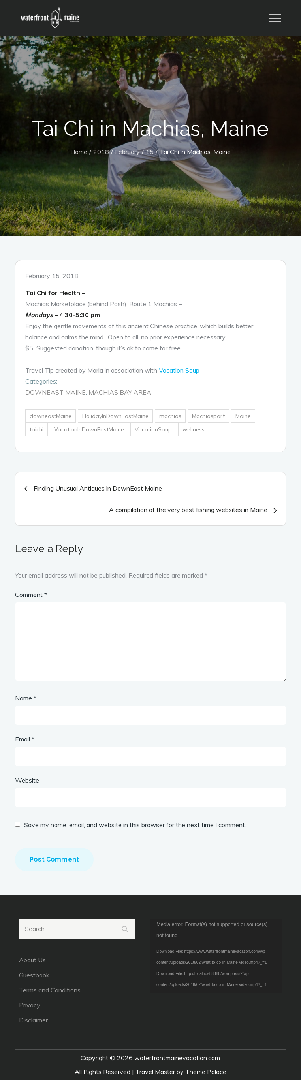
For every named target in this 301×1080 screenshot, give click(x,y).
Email (24, 739)
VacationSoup (153, 429)
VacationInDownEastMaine (89, 429)
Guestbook (34, 975)
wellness (193, 429)
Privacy (29, 1005)
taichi (36, 429)
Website (27, 780)
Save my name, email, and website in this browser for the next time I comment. (135, 825)
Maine (243, 416)
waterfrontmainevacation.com (177, 1058)
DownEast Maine (55, 392)
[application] (216, 956)
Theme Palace (205, 1072)
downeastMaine (50, 416)
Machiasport (208, 416)
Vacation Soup (179, 370)
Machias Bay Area (119, 392)
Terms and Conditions (50, 990)
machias (170, 416)
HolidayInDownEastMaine (115, 416)
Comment (31, 594)
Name (25, 698)
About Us (32, 960)
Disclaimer (33, 1020)
